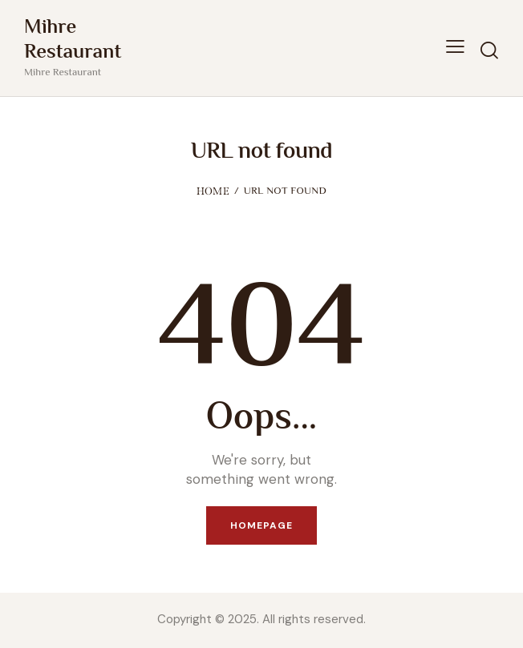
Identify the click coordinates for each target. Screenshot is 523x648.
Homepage (262, 525)
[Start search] (489, 50)
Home (213, 191)
